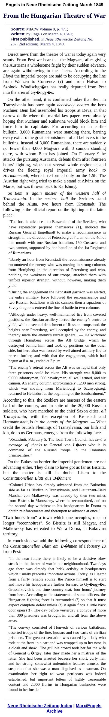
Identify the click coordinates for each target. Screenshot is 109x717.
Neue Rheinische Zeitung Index (39, 705)
